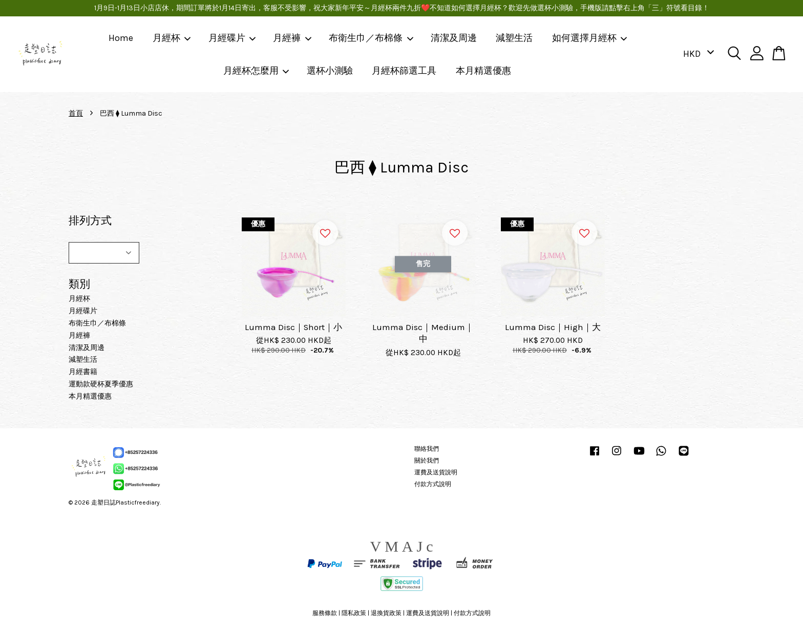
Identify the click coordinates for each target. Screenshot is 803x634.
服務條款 (324, 613)
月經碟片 (232, 37)
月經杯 (172, 37)
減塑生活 (514, 37)
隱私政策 (354, 613)
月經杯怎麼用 (256, 70)
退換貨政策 (386, 613)
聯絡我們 (426, 448)
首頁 (76, 113)
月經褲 (292, 37)
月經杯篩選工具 (404, 70)
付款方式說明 (432, 484)
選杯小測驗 (330, 70)
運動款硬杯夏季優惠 (101, 384)
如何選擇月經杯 (590, 37)
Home (121, 37)
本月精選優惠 (483, 70)
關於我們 (426, 460)
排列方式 (90, 220)
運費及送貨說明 (435, 472)
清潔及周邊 (454, 37)
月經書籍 (83, 371)
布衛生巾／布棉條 (371, 37)
